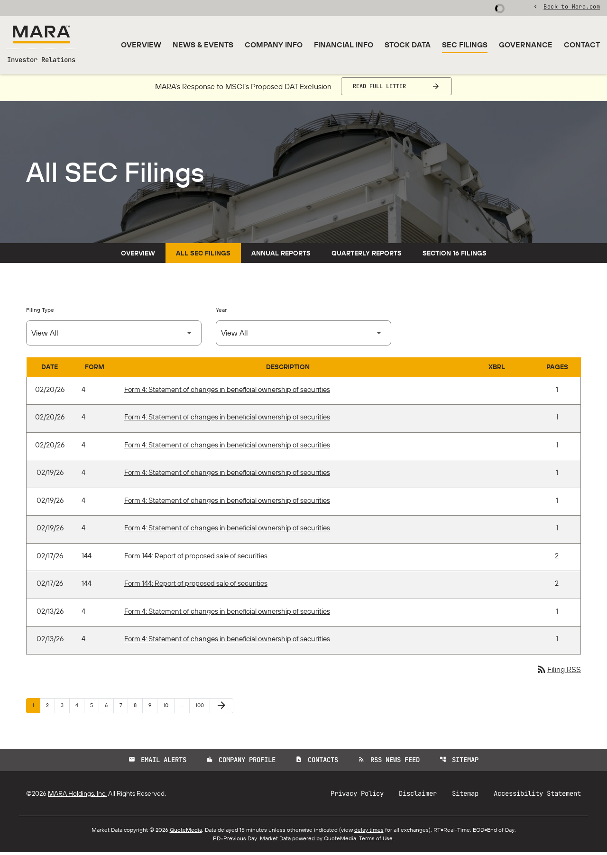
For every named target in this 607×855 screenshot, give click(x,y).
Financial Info (343, 44)
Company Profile (241, 762)
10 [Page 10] (169, 707)
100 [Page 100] (201, 707)
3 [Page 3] (65, 707)
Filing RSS (558, 672)
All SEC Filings (203, 256)
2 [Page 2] (50, 707)
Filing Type (40, 312)
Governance (525, 44)
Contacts (316, 762)
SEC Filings (464, 44)
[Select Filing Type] (114, 335)
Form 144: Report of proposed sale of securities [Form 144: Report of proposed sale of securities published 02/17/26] (195, 558)
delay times (369, 832)
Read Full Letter (379, 89)
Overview (141, 44)
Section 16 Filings (455, 256)
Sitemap (459, 762)
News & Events (203, 44)
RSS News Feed (389, 762)
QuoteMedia (186, 832)
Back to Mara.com (571, 7)
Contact (582, 44)
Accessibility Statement (537, 796)
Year (221, 312)
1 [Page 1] (36, 707)
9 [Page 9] (152, 707)
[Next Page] (221, 708)
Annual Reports (281, 256)
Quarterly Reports (366, 256)
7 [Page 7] (123, 707)
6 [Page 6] (109, 707)
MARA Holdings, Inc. (77, 796)
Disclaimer (418, 796)
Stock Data (408, 44)
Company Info (274, 44)
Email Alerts (157, 762)
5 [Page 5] (94, 707)
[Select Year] (303, 335)
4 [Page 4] (79, 707)
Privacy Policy (357, 796)
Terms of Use (376, 841)
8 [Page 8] (138, 707)
